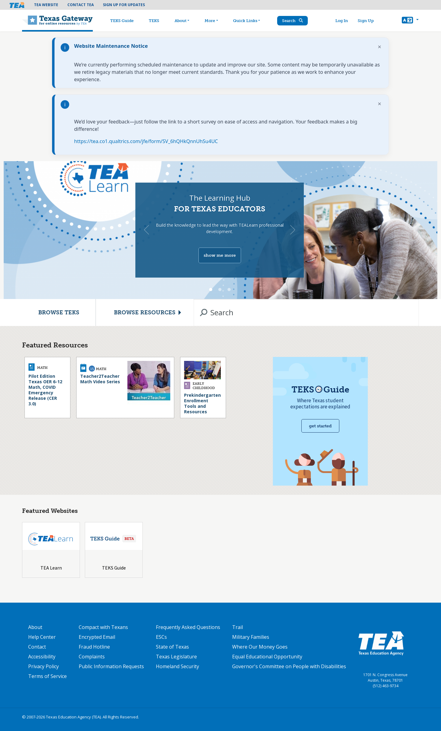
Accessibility (41, 656)
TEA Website (46, 4)
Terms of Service (47, 676)
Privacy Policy (43, 666)
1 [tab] (211, 290)
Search (292, 20)
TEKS (154, 20)
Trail (237, 627)
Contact (37, 646)
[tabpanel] (220, 230)
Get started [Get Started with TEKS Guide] (320, 426)
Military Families (250, 637)
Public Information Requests (111, 666)
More (210, 20)
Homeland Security (177, 666)
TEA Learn (51, 568)
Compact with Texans (103, 627)
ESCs (161, 637)
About (181, 20)
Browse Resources (144, 312)
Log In (341, 20)
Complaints (92, 656)
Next (292, 229)
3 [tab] (229, 290)
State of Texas (172, 646)
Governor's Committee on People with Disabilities (289, 666)
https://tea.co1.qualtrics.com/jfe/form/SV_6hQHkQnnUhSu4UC (146, 141)
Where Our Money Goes (260, 646)
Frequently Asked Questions (188, 627)
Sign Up (366, 20)
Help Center (42, 637)
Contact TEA (80, 4)
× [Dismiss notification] (379, 47)
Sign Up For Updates (124, 4)
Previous (146, 229)
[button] (410, 21)
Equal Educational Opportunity (267, 656)
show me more (220, 255)
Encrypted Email (97, 637)
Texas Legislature (176, 656)
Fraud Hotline (94, 646)
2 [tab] (220, 290)
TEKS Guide (122, 20)
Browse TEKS (58, 312)
